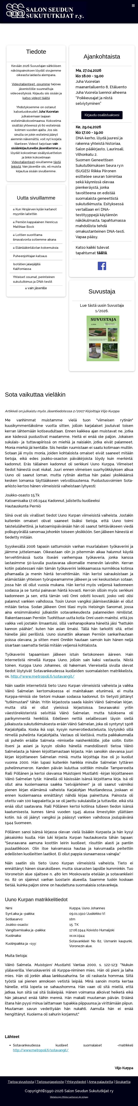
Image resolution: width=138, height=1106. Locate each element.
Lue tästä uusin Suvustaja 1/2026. (102, 333)
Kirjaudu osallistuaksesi (102, 115)
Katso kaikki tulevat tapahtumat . (92, 250)
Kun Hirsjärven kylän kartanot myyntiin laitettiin (35, 211)
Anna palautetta (101, 1082)
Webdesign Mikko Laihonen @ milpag (69, 1097)
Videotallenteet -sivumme (31, 84)
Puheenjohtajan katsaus (30, 256)
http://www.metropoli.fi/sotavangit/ (42, 676)
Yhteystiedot (76, 1082)
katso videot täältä (36, 98)
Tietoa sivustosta (21, 1082)
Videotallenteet (23, 162)
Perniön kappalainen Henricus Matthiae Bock (35, 224)
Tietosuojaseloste (50, 1082)
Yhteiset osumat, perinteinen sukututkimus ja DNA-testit (34, 279)
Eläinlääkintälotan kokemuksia (35, 248)
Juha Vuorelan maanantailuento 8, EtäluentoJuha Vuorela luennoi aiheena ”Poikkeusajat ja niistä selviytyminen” (101, 87)
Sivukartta (122, 1082)
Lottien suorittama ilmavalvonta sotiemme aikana (34, 237)
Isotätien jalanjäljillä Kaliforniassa (26, 266)
